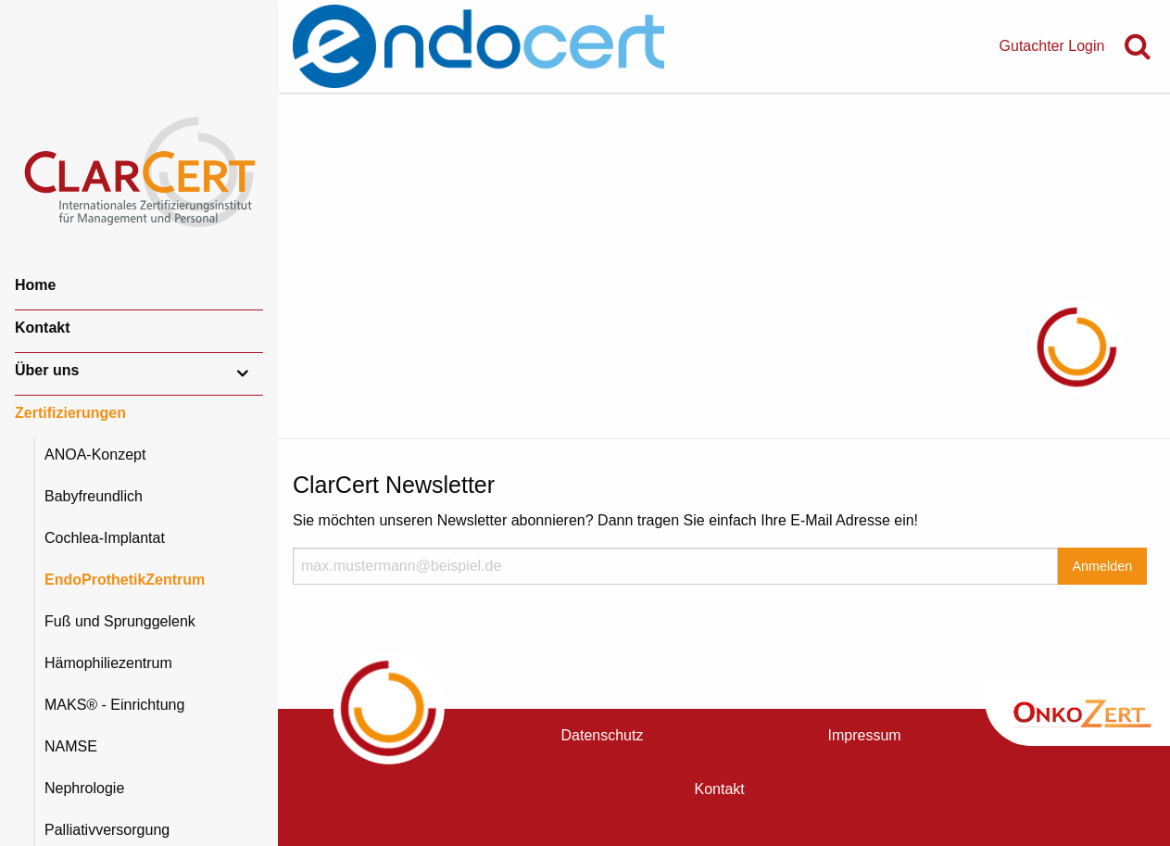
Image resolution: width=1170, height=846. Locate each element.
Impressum (864, 735)
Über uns (47, 370)
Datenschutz (602, 735)
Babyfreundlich (93, 496)
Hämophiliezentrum (108, 663)
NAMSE (70, 746)
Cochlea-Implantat (104, 538)
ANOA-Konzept (94, 454)
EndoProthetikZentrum (124, 579)
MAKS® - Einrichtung (114, 705)
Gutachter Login (1052, 46)
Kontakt (42, 327)
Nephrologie (84, 788)
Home (35, 285)
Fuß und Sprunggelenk (119, 621)
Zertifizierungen (70, 413)
